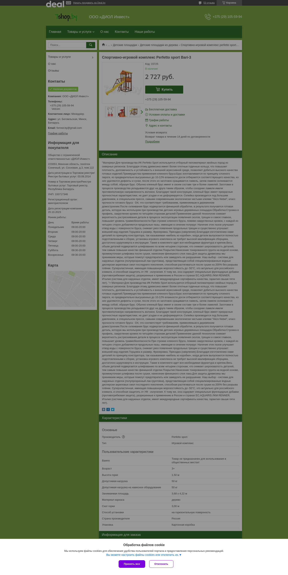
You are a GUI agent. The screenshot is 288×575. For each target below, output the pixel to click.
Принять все (132, 563)
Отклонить (161, 563)
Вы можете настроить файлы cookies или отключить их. (142, 554)
